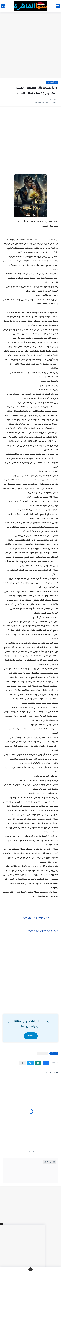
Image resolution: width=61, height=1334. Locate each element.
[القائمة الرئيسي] (58, 6)
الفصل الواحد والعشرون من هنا (35, 918)
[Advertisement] (30, 45)
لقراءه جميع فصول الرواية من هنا (42, 931)
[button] (46, 1063)
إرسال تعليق (49, 1162)
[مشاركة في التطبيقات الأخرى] (22, 1063)
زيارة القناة (31, 1036)
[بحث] (3, 6)
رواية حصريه (52, 82)
